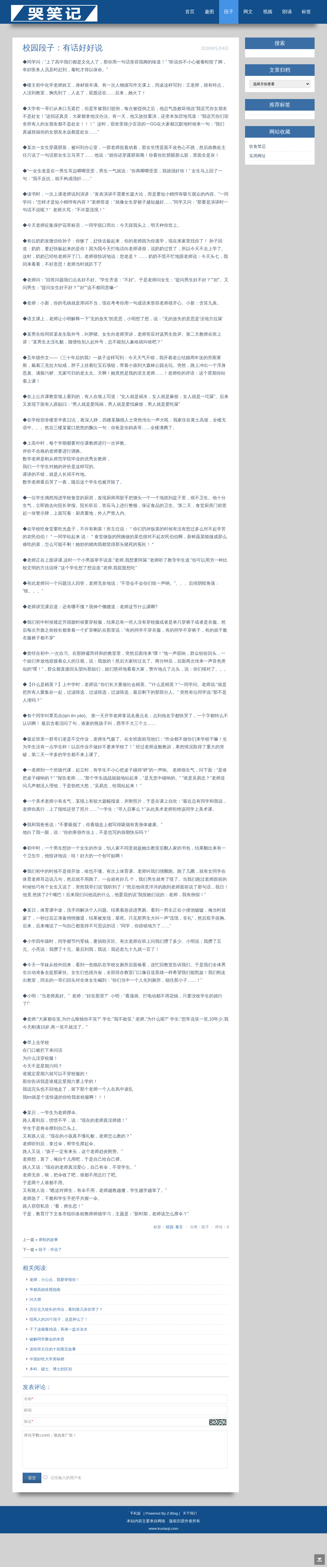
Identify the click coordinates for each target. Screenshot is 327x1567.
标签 (300, 13)
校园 (168, 1261)
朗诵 (279, 13)
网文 (237, 13)
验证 (31, 1455)
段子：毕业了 (53, 1283)
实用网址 (255, 158)
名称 (31, 1433)
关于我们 (190, 1547)
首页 (174, 13)
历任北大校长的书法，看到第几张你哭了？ (70, 1343)
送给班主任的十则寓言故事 (56, 1383)
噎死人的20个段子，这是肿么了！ (62, 1353)
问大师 (39, 1333)
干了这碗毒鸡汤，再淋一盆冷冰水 (62, 1363)
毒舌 (177, 1261)
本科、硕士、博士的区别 (54, 1403)
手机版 (135, 1547)
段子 (216, 13)
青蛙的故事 (52, 1273)
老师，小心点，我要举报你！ (58, 1313)
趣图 (195, 13)
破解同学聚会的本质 (50, 1373)
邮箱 (31, 1444)
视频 (258, 13)
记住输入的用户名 (69, 1512)
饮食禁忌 (255, 149)
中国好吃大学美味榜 (50, 1393)
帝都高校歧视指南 (48, 1323)
